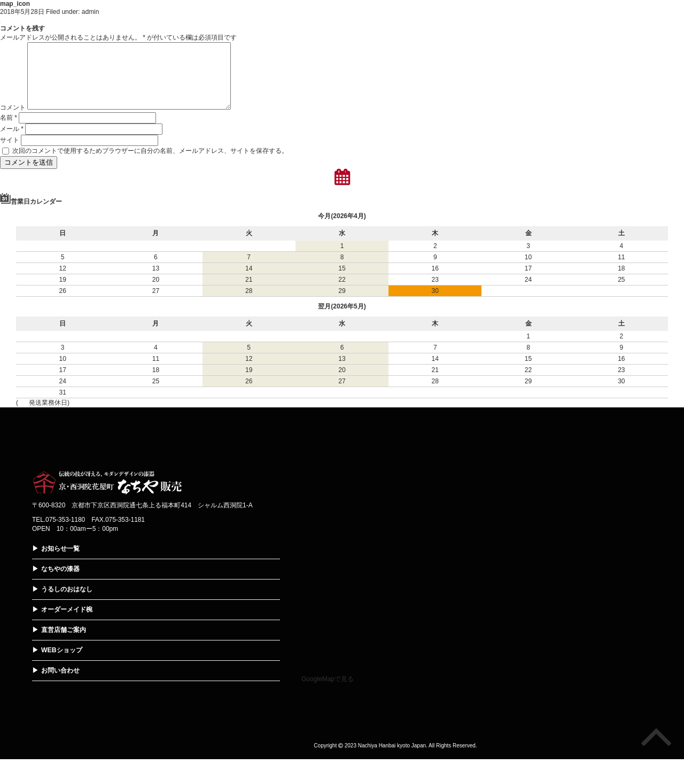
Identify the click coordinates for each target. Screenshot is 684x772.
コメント (13, 120)
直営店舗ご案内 (63, 642)
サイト (9, 153)
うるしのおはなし (66, 602)
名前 (8, 130)
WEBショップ (61, 663)
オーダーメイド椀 (66, 622)
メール (12, 141)
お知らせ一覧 (60, 561)
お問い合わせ (60, 683)
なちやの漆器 (60, 581)
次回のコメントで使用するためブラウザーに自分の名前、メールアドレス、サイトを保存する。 (150, 163)
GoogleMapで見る (327, 692)
